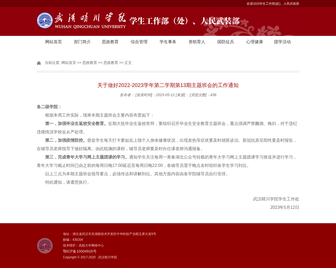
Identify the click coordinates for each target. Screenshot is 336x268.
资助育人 (196, 42)
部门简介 (82, 42)
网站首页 (53, 42)
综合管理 (139, 42)
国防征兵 (225, 42)
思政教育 (110, 42)
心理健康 (254, 42)
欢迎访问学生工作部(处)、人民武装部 (273, 4)
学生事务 (168, 42)
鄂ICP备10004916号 (80, 251)
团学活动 (282, 42)
